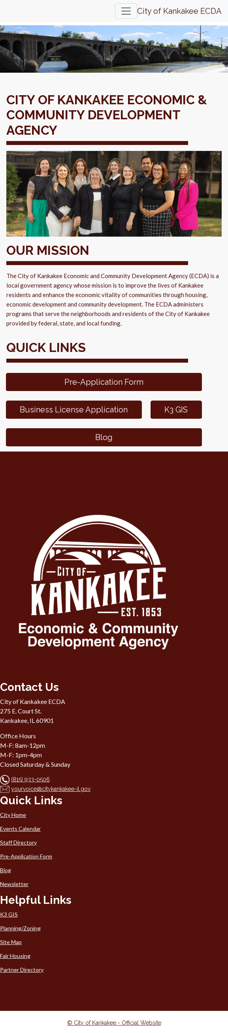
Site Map (11, 942)
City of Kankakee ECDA (179, 11)
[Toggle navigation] (126, 11)
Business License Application (74, 409)
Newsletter (14, 884)
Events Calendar (20, 828)
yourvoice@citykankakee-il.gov (50, 789)
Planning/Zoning (20, 928)
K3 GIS (176, 409)
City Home (13, 814)
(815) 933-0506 (30, 779)
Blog (104, 437)
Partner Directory (21, 969)
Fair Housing (15, 955)
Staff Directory (18, 842)
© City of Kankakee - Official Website (114, 1023)
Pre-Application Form (103, 382)
